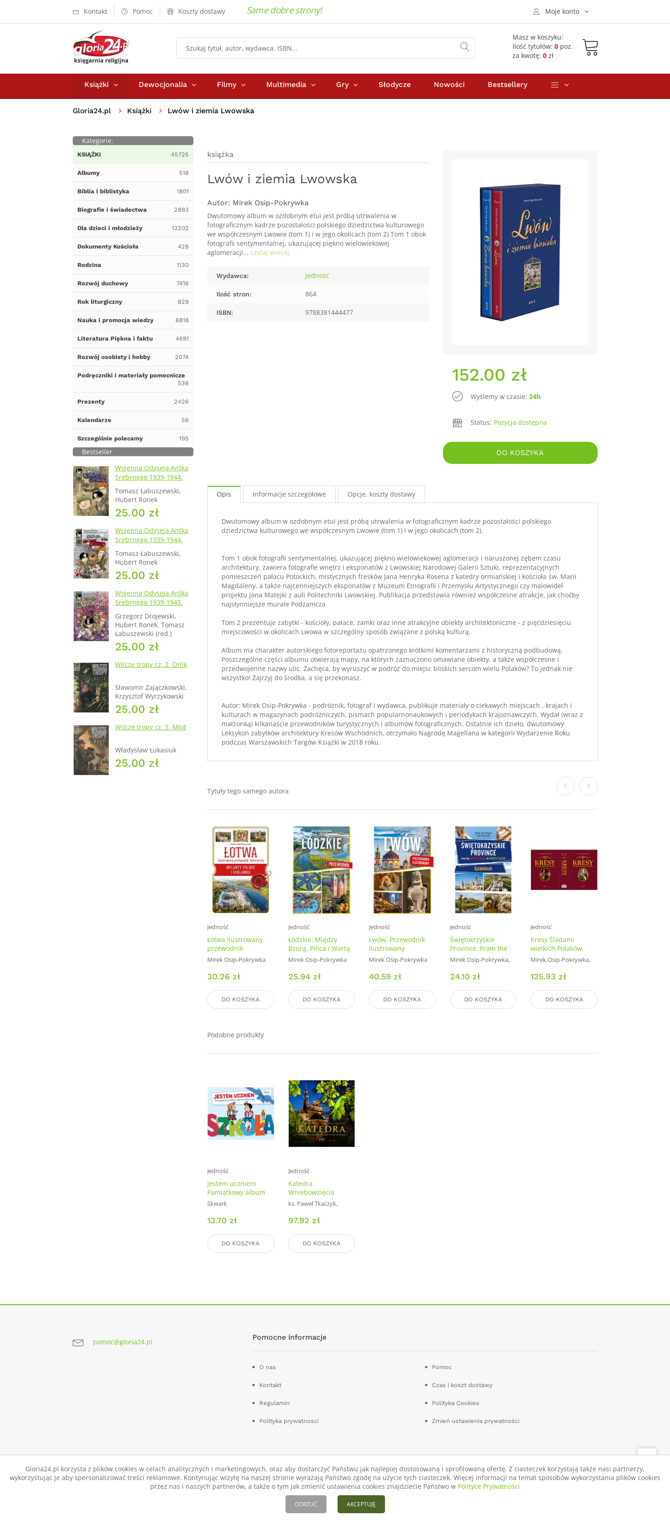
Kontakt (270, 1385)
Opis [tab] (224, 495)
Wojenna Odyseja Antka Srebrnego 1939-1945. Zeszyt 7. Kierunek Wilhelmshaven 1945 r (151, 609)
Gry (342, 86)
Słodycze (395, 86)
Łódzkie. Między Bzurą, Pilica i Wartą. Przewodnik (320, 950)
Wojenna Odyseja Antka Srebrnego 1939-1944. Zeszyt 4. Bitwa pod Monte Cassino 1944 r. (151, 546)
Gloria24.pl (92, 113)
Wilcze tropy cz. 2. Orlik (151, 666)
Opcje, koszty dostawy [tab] (381, 495)
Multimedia (286, 86)
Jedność (317, 277)
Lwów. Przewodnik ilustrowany (397, 945)
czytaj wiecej (270, 254)
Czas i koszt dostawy (462, 1385)
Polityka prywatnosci (289, 1420)
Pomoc (442, 1367)
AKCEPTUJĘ (361, 1504)
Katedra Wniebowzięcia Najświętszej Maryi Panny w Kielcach (317, 1197)
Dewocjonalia (163, 86)
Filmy (226, 86)
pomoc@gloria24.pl (122, 1341)
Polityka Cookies (455, 1403)
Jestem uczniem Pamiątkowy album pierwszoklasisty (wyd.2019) (236, 1197)
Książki (96, 86)
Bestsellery (507, 86)
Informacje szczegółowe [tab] (289, 495)
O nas (267, 1367)
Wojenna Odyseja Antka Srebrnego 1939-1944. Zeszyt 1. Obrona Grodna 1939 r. (153, 484)
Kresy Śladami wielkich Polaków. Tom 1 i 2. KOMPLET (561, 950)
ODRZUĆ (306, 1504)
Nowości (449, 86)
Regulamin (274, 1403)
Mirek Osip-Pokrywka (271, 205)
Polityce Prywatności (489, 1486)
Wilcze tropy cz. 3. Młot (150, 729)
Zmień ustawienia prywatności (475, 1420)
